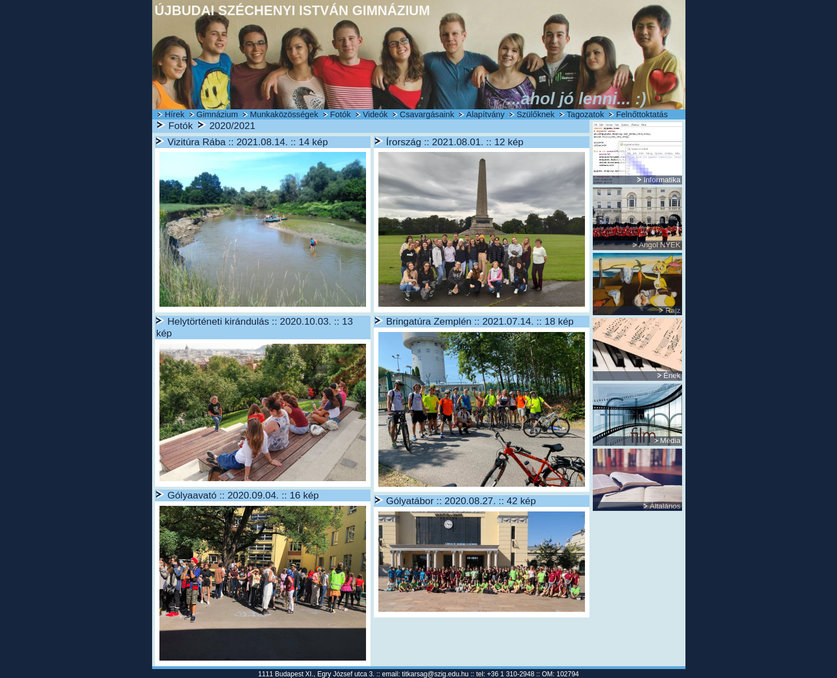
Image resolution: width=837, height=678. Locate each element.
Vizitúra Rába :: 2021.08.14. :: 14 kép (247, 141)
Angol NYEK (659, 245)
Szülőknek (535, 114)
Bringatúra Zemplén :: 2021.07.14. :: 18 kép (480, 321)
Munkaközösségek (284, 114)
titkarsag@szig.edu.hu (435, 674)
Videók (375, 114)
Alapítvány (485, 114)
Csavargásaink (427, 114)
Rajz (672, 310)
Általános (665, 506)
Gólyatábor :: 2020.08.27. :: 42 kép (461, 500)
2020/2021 (232, 125)
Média (670, 440)
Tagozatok (585, 114)
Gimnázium (217, 114)
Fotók (340, 114)
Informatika (661, 180)
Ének (672, 375)
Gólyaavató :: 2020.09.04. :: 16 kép (243, 495)
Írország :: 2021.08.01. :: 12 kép (455, 141)
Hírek (174, 114)
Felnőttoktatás (641, 114)
